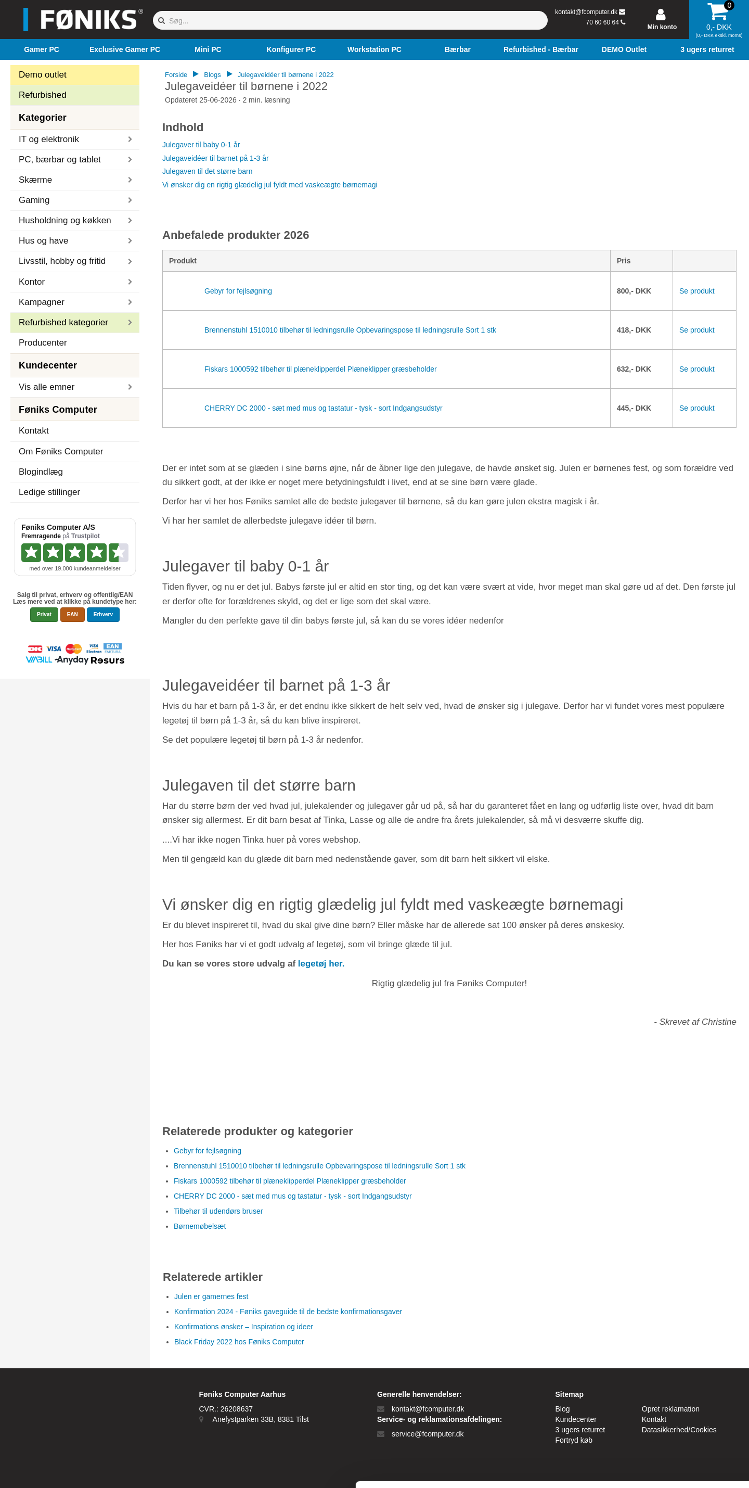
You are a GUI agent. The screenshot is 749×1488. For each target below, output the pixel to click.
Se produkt (697, 291)
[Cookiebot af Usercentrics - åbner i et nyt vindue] (67, 1468)
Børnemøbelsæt (200, 1226)
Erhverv (103, 614)
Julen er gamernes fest (211, 1296)
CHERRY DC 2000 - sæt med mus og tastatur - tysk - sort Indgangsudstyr (323, 408)
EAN (72, 614)
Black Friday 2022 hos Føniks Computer (239, 1342)
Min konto (662, 27)
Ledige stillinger (49, 492)
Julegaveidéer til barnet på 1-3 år (215, 158)
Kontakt (34, 431)
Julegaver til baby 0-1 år (201, 145)
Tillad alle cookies (662, 1377)
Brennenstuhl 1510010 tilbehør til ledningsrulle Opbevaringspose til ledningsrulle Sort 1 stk (350, 330)
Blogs (212, 75)
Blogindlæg (41, 472)
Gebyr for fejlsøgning (238, 291)
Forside (176, 75)
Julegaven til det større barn (207, 171)
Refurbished (43, 95)
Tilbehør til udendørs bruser (218, 1211)
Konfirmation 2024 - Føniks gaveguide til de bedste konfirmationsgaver (288, 1311)
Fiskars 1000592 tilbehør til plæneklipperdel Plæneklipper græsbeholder (320, 369)
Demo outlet (43, 75)
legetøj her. (321, 964)
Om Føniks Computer (61, 451)
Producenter (43, 343)
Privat (44, 614)
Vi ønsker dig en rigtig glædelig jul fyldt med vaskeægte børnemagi (270, 185)
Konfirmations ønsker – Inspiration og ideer (243, 1326)
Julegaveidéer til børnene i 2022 (286, 75)
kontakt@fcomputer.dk (586, 12)
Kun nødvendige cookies (662, 1411)
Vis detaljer (541, 1467)
